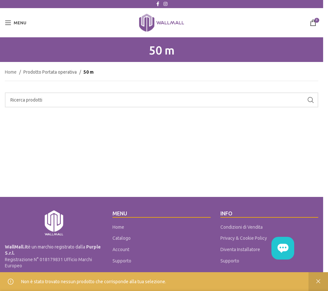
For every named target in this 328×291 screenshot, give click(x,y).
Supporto (121, 260)
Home (11, 72)
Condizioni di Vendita (241, 227)
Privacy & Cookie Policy (243, 238)
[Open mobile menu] (16, 22)
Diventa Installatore (240, 249)
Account (120, 249)
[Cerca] (161, 99)
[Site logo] (161, 22)
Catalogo (121, 238)
